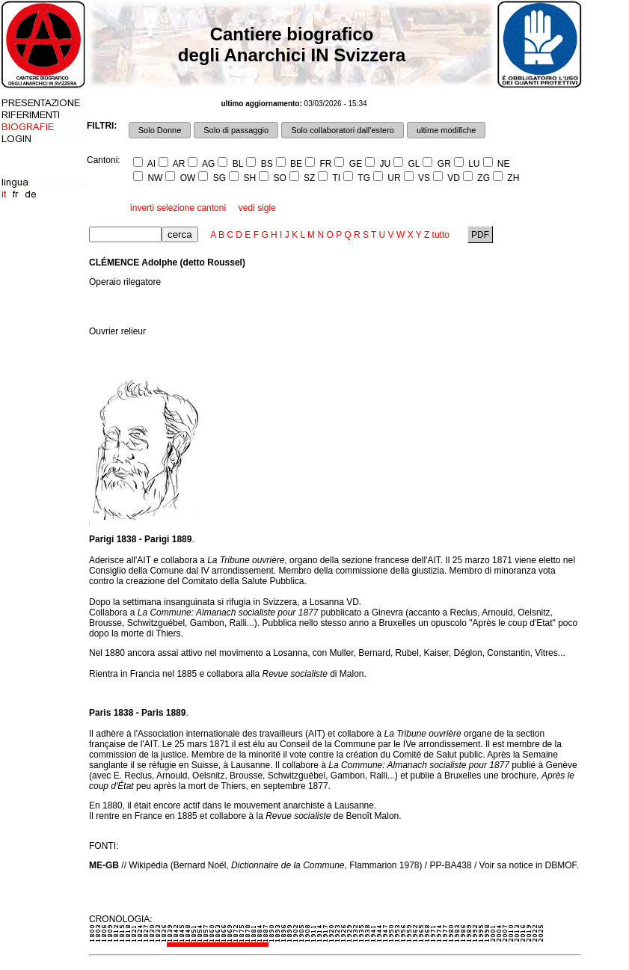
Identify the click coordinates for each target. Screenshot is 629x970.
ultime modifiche (446, 130)
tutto (440, 235)
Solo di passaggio (236, 130)
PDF (480, 235)
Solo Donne (160, 130)
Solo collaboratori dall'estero (342, 130)
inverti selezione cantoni (178, 208)
